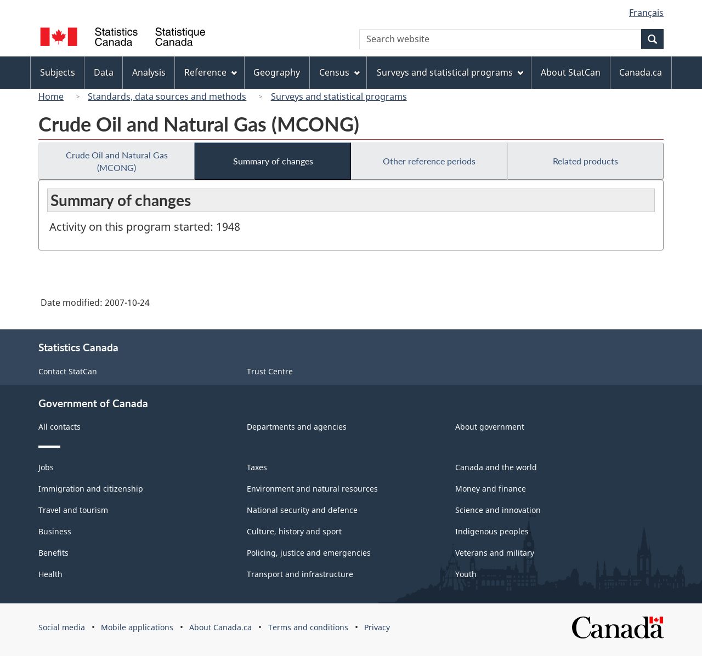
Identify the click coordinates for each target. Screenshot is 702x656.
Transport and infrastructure (300, 574)
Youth (466, 574)
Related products (585, 161)
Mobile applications (137, 627)
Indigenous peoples (492, 531)
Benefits (53, 552)
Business (54, 531)
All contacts (59, 426)
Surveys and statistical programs (339, 96)
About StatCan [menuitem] (571, 72)
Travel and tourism (73, 510)
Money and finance (490, 488)
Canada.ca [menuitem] (640, 72)
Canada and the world (496, 467)
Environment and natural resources (312, 488)
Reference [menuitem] (210, 72)
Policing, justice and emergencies (309, 552)
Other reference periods (429, 161)
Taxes (257, 467)
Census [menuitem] (339, 72)
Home (51, 96)
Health (50, 574)
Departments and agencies (297, 426)
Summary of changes (273, 161)
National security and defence (302, 510)
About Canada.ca (220, 627)
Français (646, 13)
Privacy (377, 627)
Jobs (46, 467)
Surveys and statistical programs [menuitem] (450, 72)
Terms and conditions (308, 627)
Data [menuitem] (104, 72)
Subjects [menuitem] (57, 72)
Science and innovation (498, 510)
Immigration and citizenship (90, 488)
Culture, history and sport (294, 531)
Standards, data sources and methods (167, 96)
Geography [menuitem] (276, 72)
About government (489, 426)
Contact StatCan (67, 371)
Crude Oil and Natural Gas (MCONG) (117, 161)
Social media (61, 627)
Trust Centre (270, 371)
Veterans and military (494, 552)
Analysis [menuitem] (149, 72)
